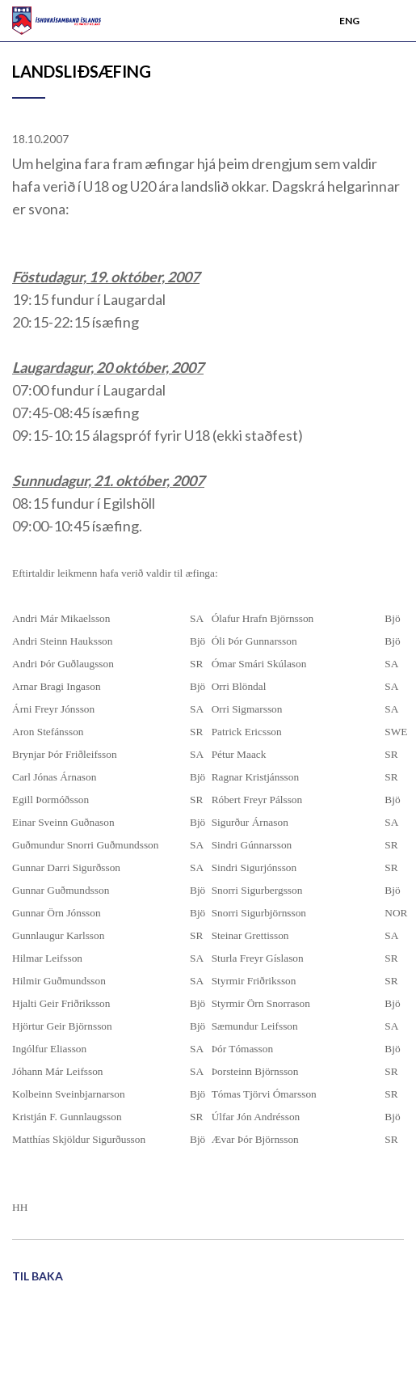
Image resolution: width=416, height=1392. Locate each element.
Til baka (37, 1276)
